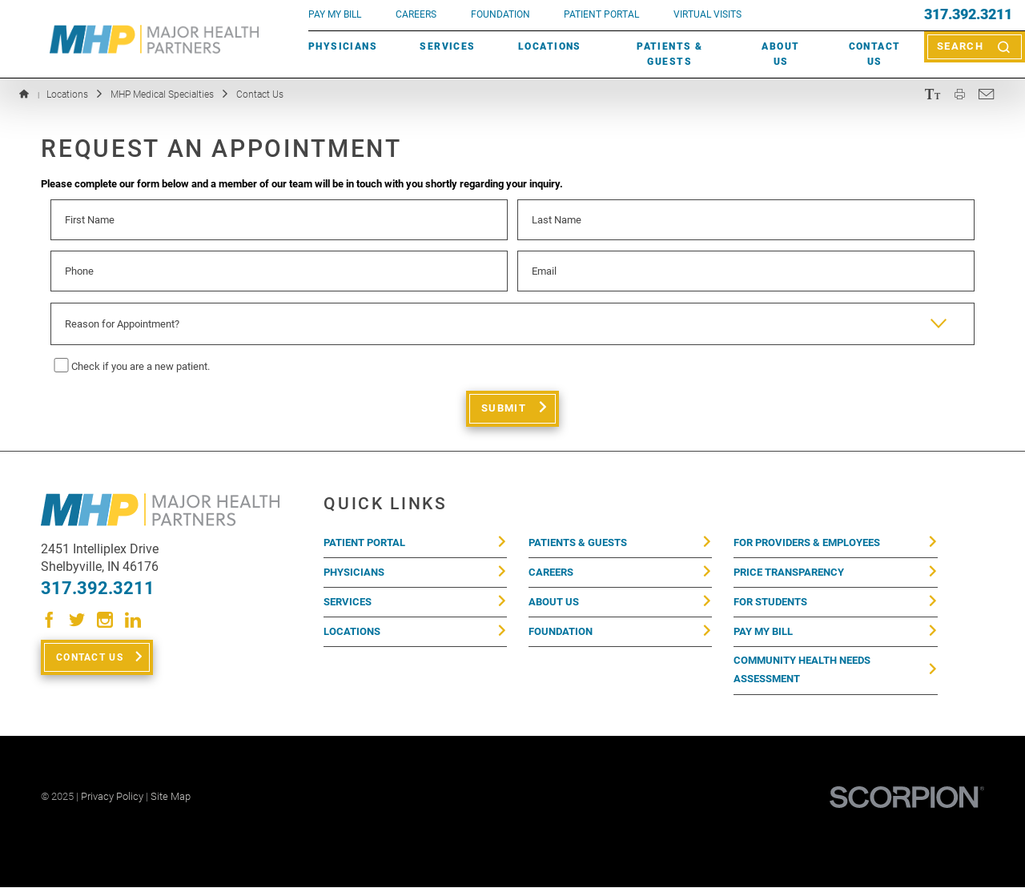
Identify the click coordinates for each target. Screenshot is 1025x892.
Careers (416, 14)
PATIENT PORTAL (601, 14)
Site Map (171, 802)
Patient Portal (364, 544)
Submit (503, 409)
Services (447, 46)
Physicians (342, 46)
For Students (770, 605)
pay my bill (334, 14)
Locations (549, 46)
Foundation (561, 635)
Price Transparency (789, 575)
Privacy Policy (112, 802)
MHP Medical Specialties (162, 94)
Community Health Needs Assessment (802, 675)
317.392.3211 (968, 15)
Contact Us (875, 54)
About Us (780, 54)
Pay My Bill (763, 635)
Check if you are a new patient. (140, 366)
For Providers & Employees (807, 544)
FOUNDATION (500, 14)
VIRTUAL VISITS (707, 14)
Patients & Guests (669, 54)
